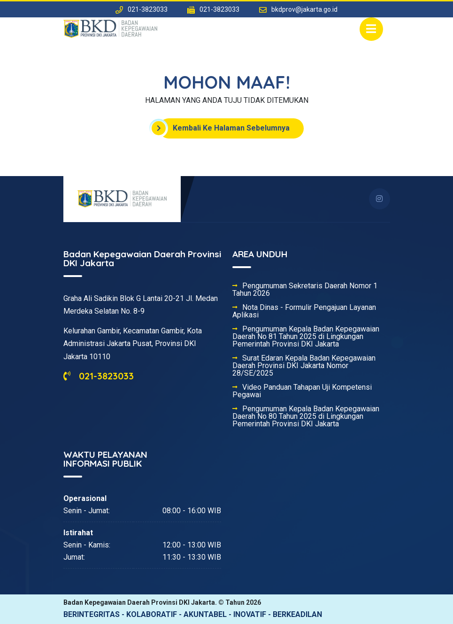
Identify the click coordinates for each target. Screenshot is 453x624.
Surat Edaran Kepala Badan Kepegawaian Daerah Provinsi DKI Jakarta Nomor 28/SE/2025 (304, 365)
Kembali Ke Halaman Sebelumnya (224, 128)
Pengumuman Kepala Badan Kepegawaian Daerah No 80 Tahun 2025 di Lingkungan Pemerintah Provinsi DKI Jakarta (305, 416)
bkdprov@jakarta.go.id (304, 9)
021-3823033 (98, 376)
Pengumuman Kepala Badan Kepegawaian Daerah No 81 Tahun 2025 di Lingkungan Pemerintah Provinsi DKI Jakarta (305, 336)
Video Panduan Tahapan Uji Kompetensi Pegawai (302, 391)
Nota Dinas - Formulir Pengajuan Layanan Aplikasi (304, 311)
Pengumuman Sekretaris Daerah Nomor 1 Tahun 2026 (304, 289)
